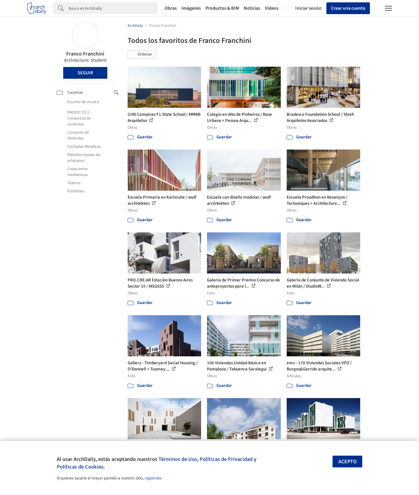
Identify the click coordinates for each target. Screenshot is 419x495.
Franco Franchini (85, 54)
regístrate (153, 478)
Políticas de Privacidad (226, 459)
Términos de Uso (177, 459)
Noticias (252, 8)
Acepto (347, 461)
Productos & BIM (222, 8)
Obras (171, 8)
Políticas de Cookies (80, 467)
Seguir (85, 73)
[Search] (113, 8)
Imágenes (191, 8)
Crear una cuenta (348, 8)
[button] (142, 55)
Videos (271, 8)
